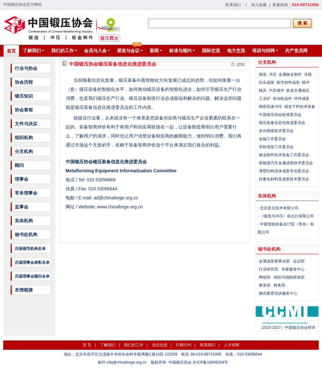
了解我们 (108, 345)
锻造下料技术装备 (299, 106)
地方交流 (236, 50)
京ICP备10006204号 (210, 362)
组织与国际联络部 (289, 277)
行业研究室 (268, 269)
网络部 (264, 277)
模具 (263, 90)
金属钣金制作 (290, 74)
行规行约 (183, 345)
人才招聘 (231, 345)
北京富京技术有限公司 (279, 208)
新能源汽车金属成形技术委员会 (286, 163)
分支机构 (24, 151)
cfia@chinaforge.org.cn (127, 362)
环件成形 (301, 98)
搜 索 (302, 23)
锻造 (263, 74)
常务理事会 (26, 193)
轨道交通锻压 (297, 90)
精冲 (305, 82)
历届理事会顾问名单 (32, 276)
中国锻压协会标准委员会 (280, 114)
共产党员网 (296, 50)
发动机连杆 (282, 98)
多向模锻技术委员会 (276, 131)
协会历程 (24, 82)
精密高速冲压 (270, 106)
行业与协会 (26, 68)
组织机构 (24, 137)
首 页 (87, 345)
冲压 (273, 74)
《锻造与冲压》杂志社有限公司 (287, 216)
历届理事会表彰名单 (32, 262)
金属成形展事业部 (274, 261)
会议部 (299, 261)
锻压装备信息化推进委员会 (282, 122)
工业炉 (264, 98)
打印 (238, 64)
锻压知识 (24, 96)
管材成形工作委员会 (276, 147)
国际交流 (211, 50)
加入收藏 (259, 5)
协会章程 (24, 109)
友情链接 (24, 289)
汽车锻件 (276, 90)
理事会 (21, 179)
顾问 (19, 165)
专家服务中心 (293, 269)
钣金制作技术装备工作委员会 (284, 155)
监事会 (21, 206)
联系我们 (233, 5)
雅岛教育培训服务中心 (278, 293)
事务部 (264, 285)
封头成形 (266, 82)
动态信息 (159, 345)
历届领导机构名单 (30, 248)
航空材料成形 (288, 82)
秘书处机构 (26, 234)
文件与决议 (26, 123)
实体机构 (24, 220)
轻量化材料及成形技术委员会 (284, 179)
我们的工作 (133, 345)
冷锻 (308, 74)
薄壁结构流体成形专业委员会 (284, 171)
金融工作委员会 (272, 139)
